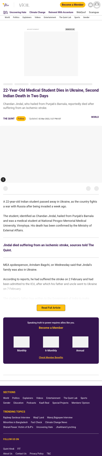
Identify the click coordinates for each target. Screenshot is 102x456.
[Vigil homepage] (24, 6)
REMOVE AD (70, 29)
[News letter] (90, 5)
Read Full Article (51, 307)
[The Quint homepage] (5, 5)
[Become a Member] (72, 5)
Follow (21, 118)
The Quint (9, 118)
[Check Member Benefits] (51, 357)
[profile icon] (97, 5)
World (95, 117)
